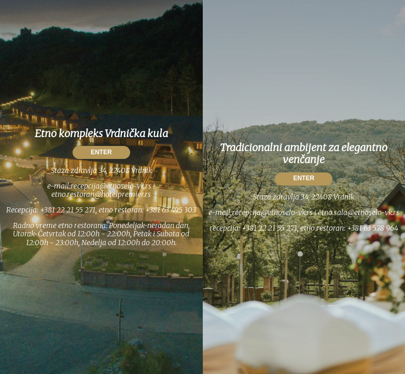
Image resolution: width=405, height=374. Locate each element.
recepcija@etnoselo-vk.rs (111, 186)
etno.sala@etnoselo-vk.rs (358, 212)
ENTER (101, 152)
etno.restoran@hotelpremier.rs (101, 194)
